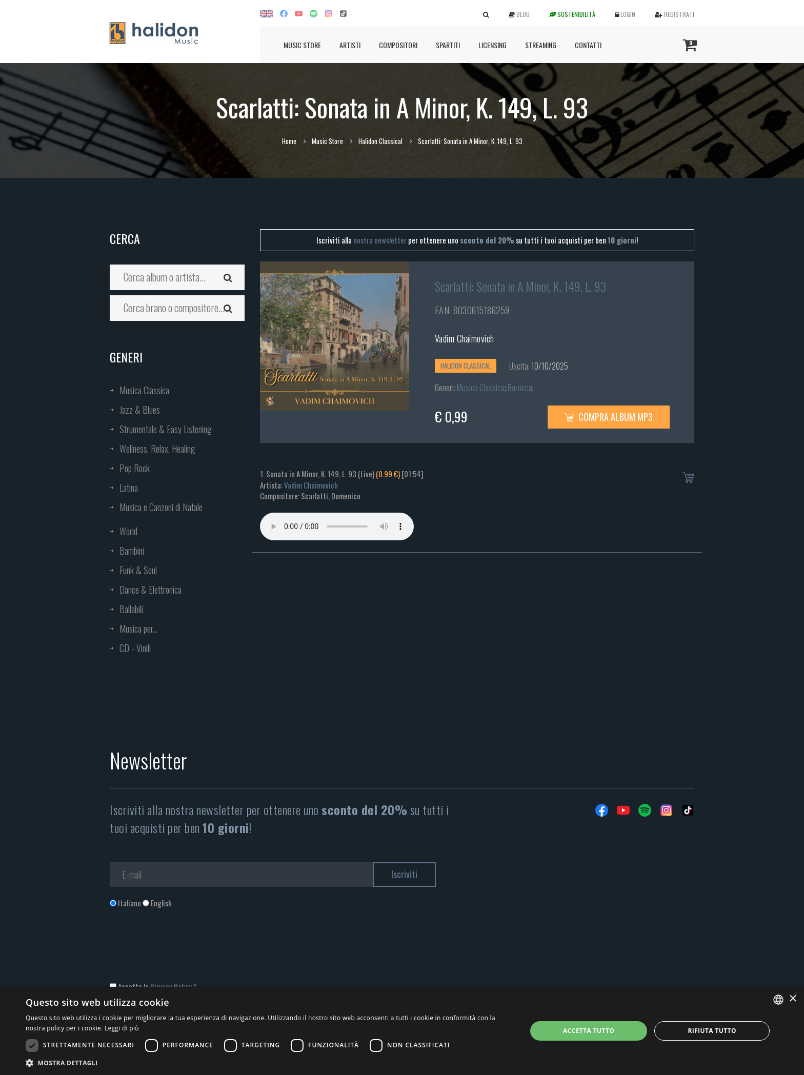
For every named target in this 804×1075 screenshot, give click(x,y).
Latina (128, 487)
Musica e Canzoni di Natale (161, 507)
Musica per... (138, 628)
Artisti (349, 44)
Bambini (131, 550)
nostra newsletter (380, 240)
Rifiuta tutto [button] (712, 1030)
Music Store (302, 44)
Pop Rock (134, 468)
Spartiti (448, 44)
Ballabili (131, 609)
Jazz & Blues (139, 409)
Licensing (492, 44)
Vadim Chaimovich (464, 338)
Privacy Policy (171, 986)
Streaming (540, 44)
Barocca (520, 387)
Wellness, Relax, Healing (157, 448)
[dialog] (402, 1031)
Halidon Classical (380, 141)
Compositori (398, 44)
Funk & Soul (138, 570)
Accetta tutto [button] (588, 1030)
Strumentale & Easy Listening (165, 429)
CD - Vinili (135, 648)
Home (289, 141)
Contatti (588, 44)
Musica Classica (144, 390)
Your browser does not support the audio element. (337, 526)
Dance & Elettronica (150, 589)
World (128, 531)
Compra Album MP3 (609, 416)
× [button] (792, 999)
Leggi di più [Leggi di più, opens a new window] (122, 1028)
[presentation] (188, 950)
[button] (269, 1062)
